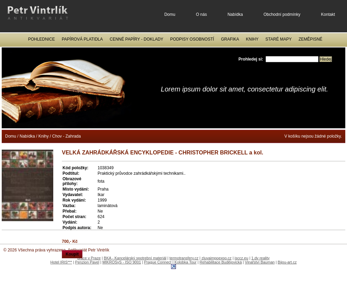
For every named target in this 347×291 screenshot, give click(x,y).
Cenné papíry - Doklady (136, 39)
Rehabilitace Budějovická (221, 262)
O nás (201, 14)
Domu (169, 14)
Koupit (72, 254)
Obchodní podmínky (282, 14)
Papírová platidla (82, 39)
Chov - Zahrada (66, 136)
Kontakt (328, 14)
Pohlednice (41, 39)
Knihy (252, 39)
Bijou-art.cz (287, 262)
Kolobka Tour (186, 262)
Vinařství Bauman (260, 262)
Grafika (230, 39)
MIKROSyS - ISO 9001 (121, 262)
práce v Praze (89, 258)
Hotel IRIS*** (61, 262)
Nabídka (235, 14)
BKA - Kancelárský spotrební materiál (135, 258)
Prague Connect (157, 262)
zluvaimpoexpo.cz (216, 258)
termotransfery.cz (183, 258)
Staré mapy (279, 39)
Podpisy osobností (192, 39)
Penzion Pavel (87, 262)
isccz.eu (241, 258)
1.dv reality (260, 258)
